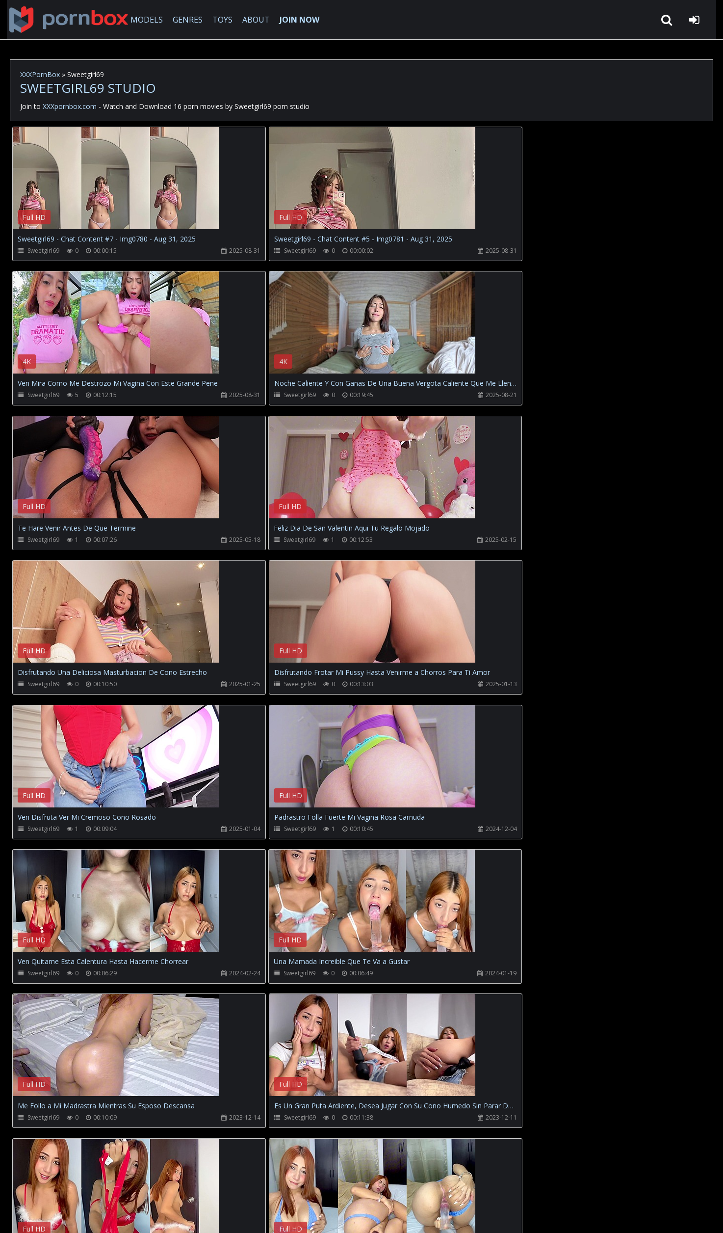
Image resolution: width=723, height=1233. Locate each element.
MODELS (144, 19)
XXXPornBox (40, 74)
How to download (172, 1186)
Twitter (233, 1186)
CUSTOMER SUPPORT (90, 1186)
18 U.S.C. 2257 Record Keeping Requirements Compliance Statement (325, 1215)
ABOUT (253, 19)
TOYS (219, 19)
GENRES (185, 19)
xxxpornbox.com (84, 1215)
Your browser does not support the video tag (116, 185)
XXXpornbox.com (63, 19)
